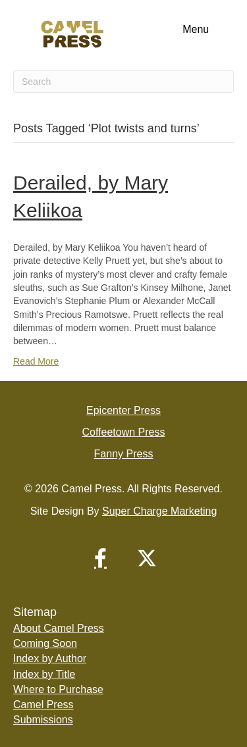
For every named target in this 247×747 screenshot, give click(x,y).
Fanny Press (123, 453)
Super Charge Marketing (159, 511)
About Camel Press (58, 628)
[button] (101, 558)
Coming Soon (45, 643)
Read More (36, 361)
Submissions (43, 719)
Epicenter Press (123, 410)
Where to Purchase (58, 689)
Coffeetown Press (123, 432)
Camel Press (43, 704)
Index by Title (44, 674)
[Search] (123, 81)
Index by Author (49, 658)
